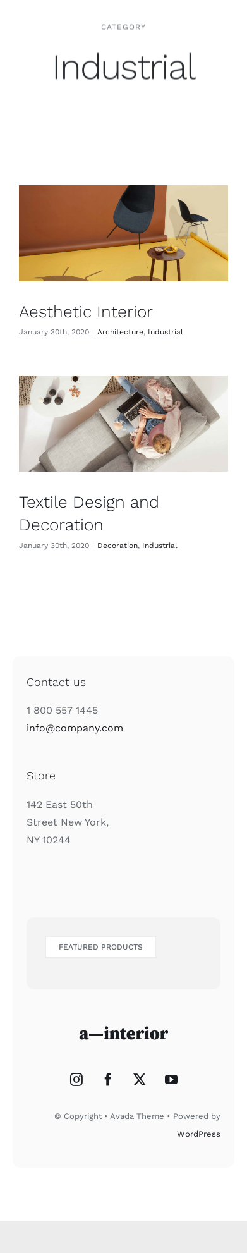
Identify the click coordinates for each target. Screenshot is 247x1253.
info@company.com (75, 728)
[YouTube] (171, 1080)
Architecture (120, 331)
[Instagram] (76, 1080)
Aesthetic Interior (86, 311)
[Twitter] (140, 1080)
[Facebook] (108, 1080)
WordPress (198, 1134)
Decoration (117, 545)
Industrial (165, 331)
